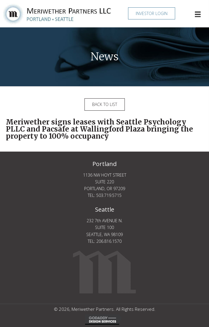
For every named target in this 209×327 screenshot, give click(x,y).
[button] (151, 13)
